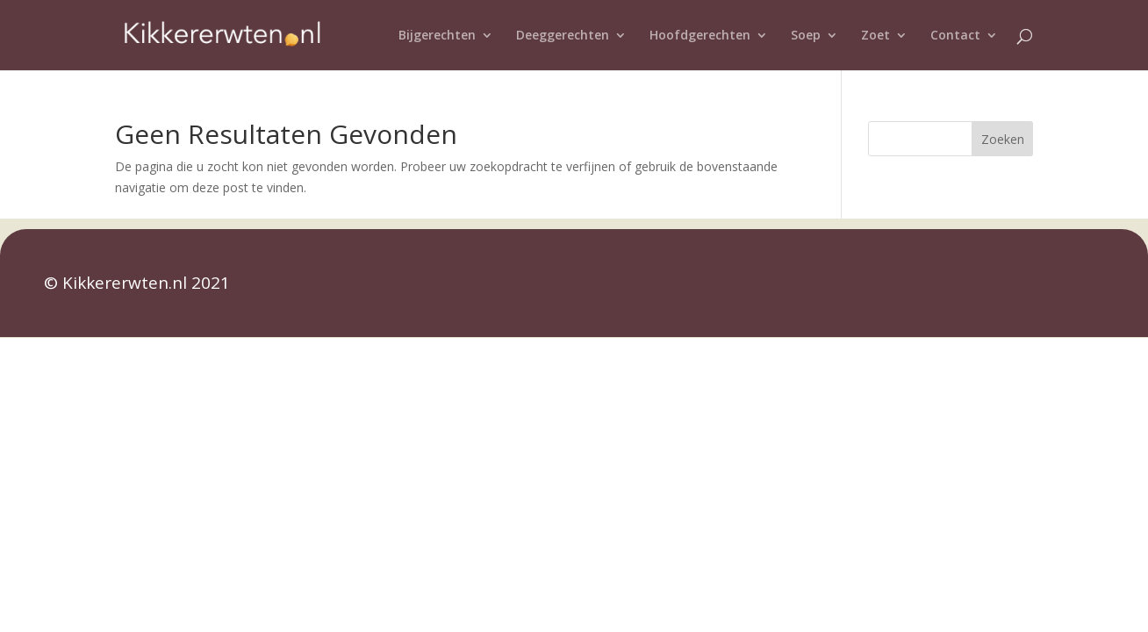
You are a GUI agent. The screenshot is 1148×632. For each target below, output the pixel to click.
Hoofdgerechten (699, 36)
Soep (806, 36)
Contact (955, 36)
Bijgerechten (437, 36)
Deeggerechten (562, 36)
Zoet (875, 36)
